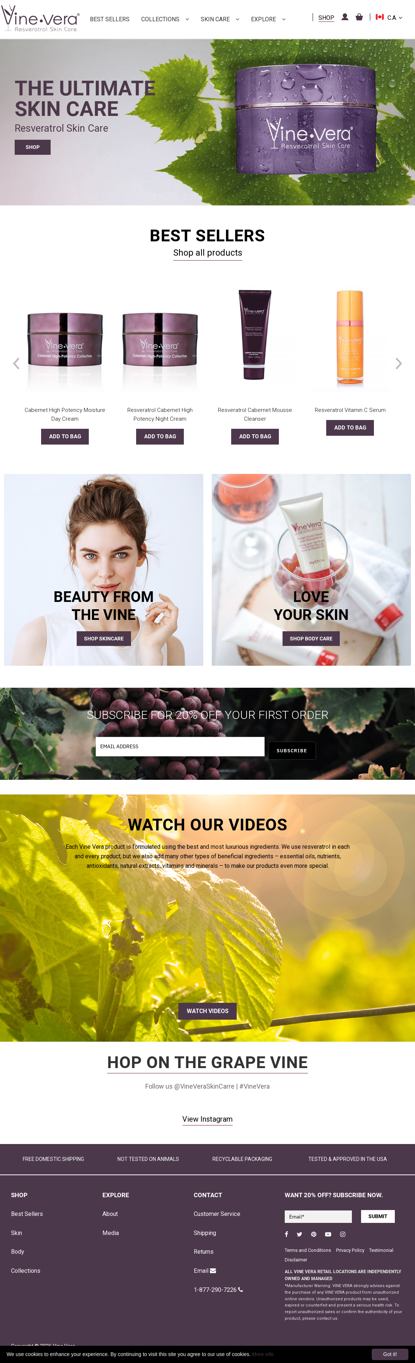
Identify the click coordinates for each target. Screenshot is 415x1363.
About (110, 1213)
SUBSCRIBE (292, 751)
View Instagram (207, 1119)
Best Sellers (110, 19)
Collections (160, 19)
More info (262, 1354)
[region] (207, 116)
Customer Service (217, 1213)
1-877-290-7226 (218, 1289)
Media (110, 1232)
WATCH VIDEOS (208, 1011)
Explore (263, 19)
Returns (204, 1251)
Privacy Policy (350, 1250)
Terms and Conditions (308, 1250)
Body (17, 1251)
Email (205, 1270)
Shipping (205, 1232)
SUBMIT (377, 1216)
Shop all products (207, 253)
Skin (16, 1232)
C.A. (394, 17)
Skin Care (215, 19)
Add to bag (65, 436)
